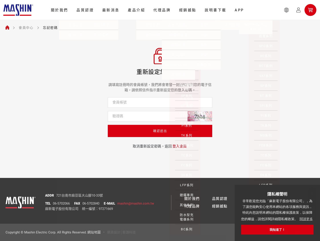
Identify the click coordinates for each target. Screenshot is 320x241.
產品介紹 (136, 10)
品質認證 (85, 10)
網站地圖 (94, 232)
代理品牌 (162, 10)
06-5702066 (61, 203)
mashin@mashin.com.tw (135, 203)
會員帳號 (119, 102)
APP (239, 10)
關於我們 (59, 10)
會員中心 (26, 28)
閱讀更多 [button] (306, 219)
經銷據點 (187, 10)
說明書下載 (215, 10)
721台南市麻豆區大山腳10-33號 (79, 195)
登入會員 (179, 146)
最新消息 (111, 10)
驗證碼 (117, 116)
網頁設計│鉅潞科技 (121, 232)
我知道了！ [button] (277, 229)
